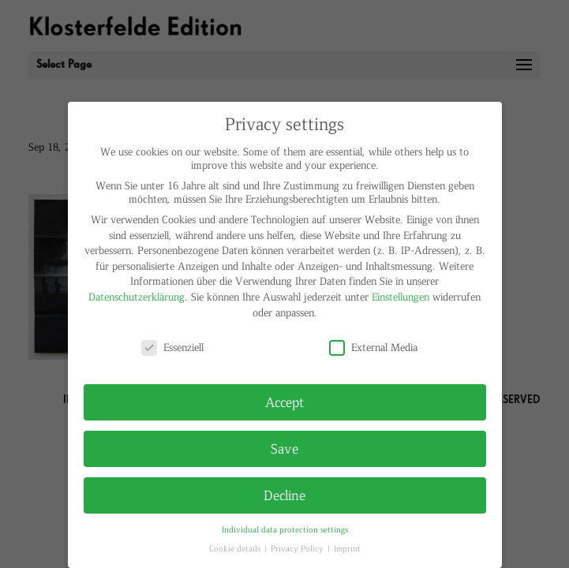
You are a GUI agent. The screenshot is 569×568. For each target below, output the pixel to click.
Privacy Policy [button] (298, 548)
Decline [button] (284, 494)
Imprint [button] (347, 548)
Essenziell (172, 346)
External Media (373, 346)
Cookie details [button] (236, 548)
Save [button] (284, 448)
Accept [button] (284, 401)
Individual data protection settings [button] (285, 529)
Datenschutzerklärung (136, 296)
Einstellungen (400, 296)
